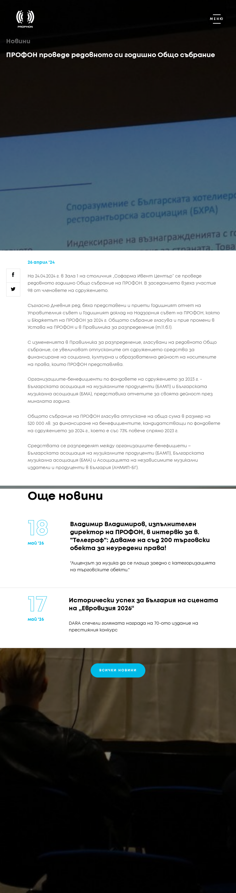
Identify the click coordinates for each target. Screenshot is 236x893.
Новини (18, 41)
